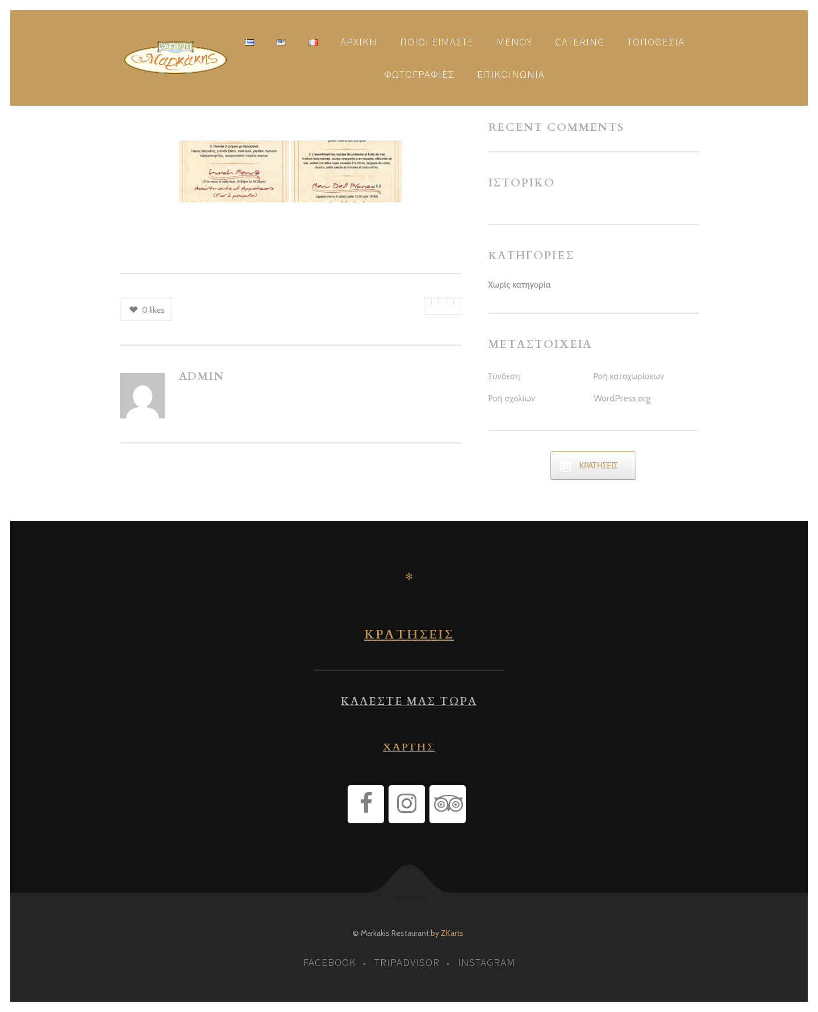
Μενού (514, 41)
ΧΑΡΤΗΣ (409, 747)
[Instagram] (407, 804)
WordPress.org (622, 398)
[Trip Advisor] (447, 804)
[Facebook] (366, 804)
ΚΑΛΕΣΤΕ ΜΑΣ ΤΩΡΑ (409, 701)
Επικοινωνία (511, 74)
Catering (579, 41)
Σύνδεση (504, 376)
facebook (329, 962)
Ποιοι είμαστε (437, 41)
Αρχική (358, 41)
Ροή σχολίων (512, 398)
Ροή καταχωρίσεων (629, 376)
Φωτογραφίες (419, 74)
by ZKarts (447, 933)
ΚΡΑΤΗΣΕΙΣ (409, 634)
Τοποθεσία (656, 41)
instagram (486, 962)
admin (202, 376)
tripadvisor (407, 962)
